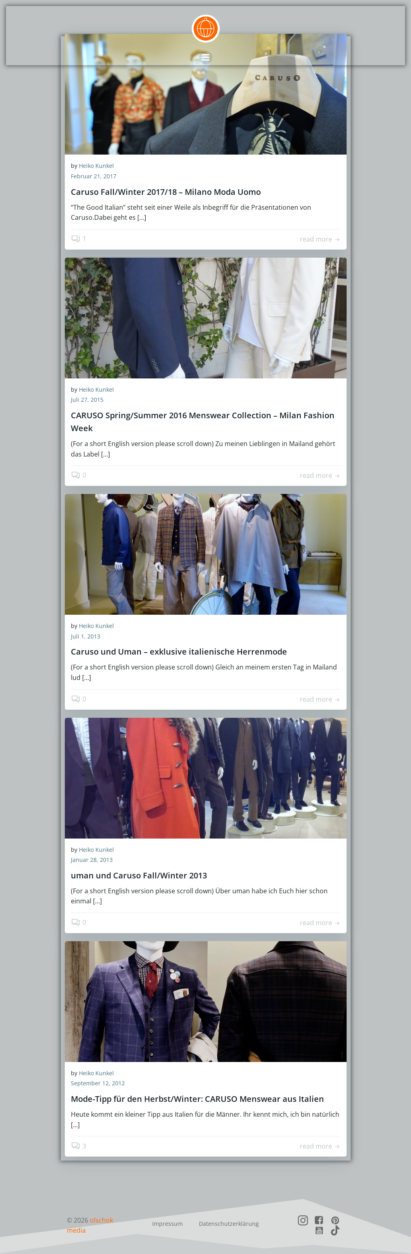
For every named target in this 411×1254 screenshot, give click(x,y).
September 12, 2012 (98, 1083)
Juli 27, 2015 (87, 400)
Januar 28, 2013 (92, 860)
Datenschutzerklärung (229, 1223)
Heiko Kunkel (96, 166)
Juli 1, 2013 (85, 636)
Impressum (167, 1223)
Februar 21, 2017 (93, 176)
